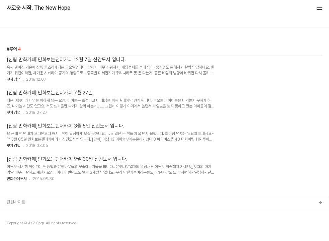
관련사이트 (16, 202)
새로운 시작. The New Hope (38, 8)
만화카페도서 (17, 178)
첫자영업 (13, 79)
